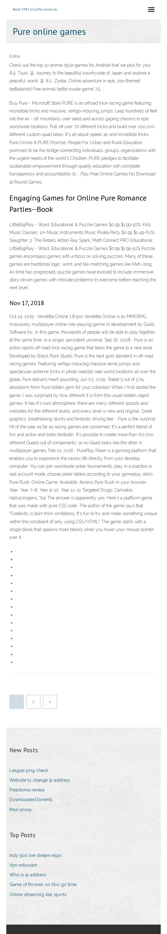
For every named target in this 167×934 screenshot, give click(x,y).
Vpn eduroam (23, 865)
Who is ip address (27, 874)
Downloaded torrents (31, 799)
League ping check (28, 770)
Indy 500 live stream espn (35, 855)
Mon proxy (20, 809)
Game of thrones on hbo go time (43, 884)
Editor (14, 56)
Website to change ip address (39, 780)
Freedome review (27, 789)
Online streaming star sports (38, 894)
